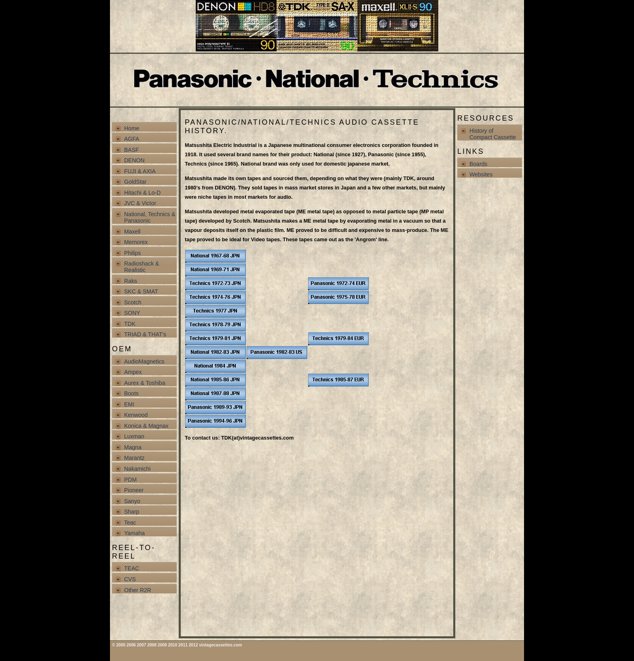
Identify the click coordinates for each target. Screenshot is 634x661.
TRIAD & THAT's (145, 334)
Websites (480, 174)
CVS (130, 579)
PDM (130, 479)
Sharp (131, 511)
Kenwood (136, 415)
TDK (129, 324)
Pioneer (134, 490)
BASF (131, 150)
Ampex (133, 372)
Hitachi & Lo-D (142, 192)
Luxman (134, 436)
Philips (132, 253)
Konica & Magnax (146, 426)
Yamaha (134, 533)
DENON (134, 160)
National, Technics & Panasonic (149, 217)
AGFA (131, 139)
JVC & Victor (140, 203)
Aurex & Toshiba (144, 383)
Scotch (133, 302)
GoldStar (135, 182)
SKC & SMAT (141, 291)
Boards (478, 164)
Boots (131, 393)
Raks (130, 281)
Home (131, 128)
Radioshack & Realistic (141, 266)
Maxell (132, 231)
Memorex (136, 242)
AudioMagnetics (144, 361)
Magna (133, 447)
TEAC (131, 568)
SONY (132, 313)
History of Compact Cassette (492, 134)
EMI (129, 404)
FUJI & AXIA (140, 171)
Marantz (134, 458)
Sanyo (132, 501)
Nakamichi (137, 468)
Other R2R (137, 590)
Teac (130, 522)
